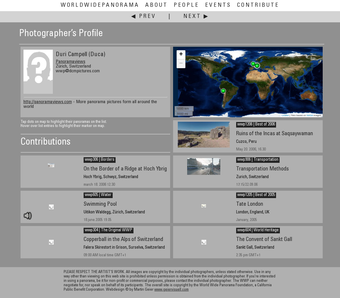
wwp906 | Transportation (257, 160)
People (186, 5)
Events (218, 5)
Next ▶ (196, 16)
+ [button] (181, 54)
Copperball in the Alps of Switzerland (123, 239)
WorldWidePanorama (100, 5)
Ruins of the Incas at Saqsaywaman (274, 134)
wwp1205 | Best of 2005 (256, 195)
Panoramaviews (70, 61)
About (156, 5)
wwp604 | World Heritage (258, 230)
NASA (310, 115)
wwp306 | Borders (99, 160)
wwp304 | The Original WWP (108, 230)
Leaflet (285, 115)
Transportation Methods (262, 169)
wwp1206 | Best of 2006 (256, 125)
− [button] (181, 63)
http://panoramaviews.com (47, 102)
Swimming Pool (100, 204)
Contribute (258, 5)
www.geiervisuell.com (171, 290)
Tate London (249, 204)
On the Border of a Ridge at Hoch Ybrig (125, 169)
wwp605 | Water (98, 195)
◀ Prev (143, 16)
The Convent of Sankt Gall (264, 239)
